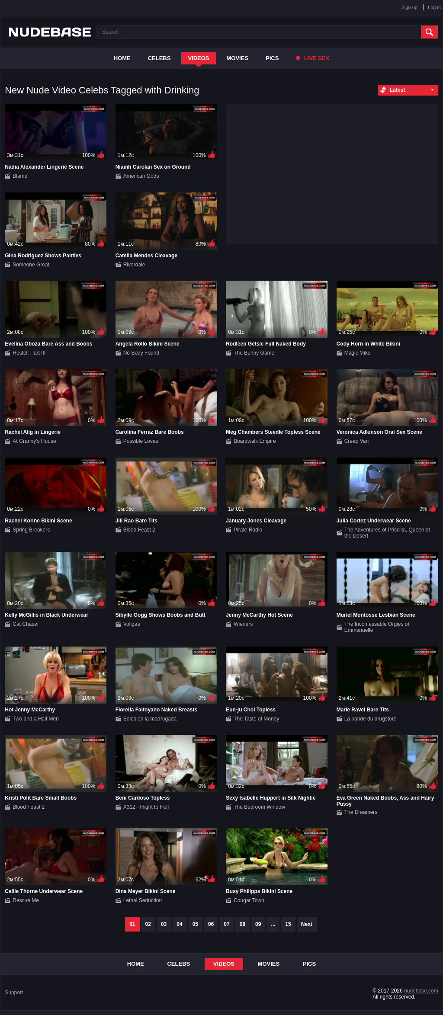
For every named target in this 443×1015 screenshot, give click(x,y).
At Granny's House (34, 441)
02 (148, 924)
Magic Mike (357, 353)
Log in (434, 7)
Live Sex (312, 58)
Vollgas (131, 624)
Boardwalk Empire (255, 441)
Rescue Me (26, 900)
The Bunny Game (254, 353)
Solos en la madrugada (150, 719)
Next (306, 924)
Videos (198, 58)
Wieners (243, 624)
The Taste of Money (256, 719)
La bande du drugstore (370, 719)
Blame (20, 176)
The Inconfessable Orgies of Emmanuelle (376, 627)
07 (226, 924)
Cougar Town (249, 900)
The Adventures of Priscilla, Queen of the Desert (387, 533)
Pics (272, 58)
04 (179, 924)
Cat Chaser (26, 624)
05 (195, 924)
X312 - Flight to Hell (146, 807)
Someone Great (31, 265)
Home (122, 58)
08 (242, 924)
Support (14, 992)
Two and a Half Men (36, 719)
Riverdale (134, 265)
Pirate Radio (248, 530)
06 (211, 924)
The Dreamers (361, 812)
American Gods (141, 176)
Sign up (409, 7)
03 (164, 924)
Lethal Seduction (142, 900)
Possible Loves (140, 441)
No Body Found (141, 353)
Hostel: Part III (29, 353)
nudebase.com (421, 991)
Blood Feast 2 (139, 530)
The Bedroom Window (259, 807)
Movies (238, 58)
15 (288, 924)
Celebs (159, 58)
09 (258, 924)
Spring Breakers (31, 530)
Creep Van (356, 441)
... (273, 924)
